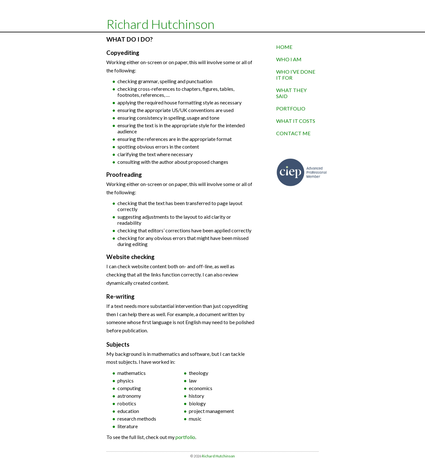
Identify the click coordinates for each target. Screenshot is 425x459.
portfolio (185, 437)
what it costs (295, 121)
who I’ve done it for (295, 75)
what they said (291, 93)
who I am (289, 59)
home (284, 47)
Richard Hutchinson (160, 24)
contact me (293, 133)
